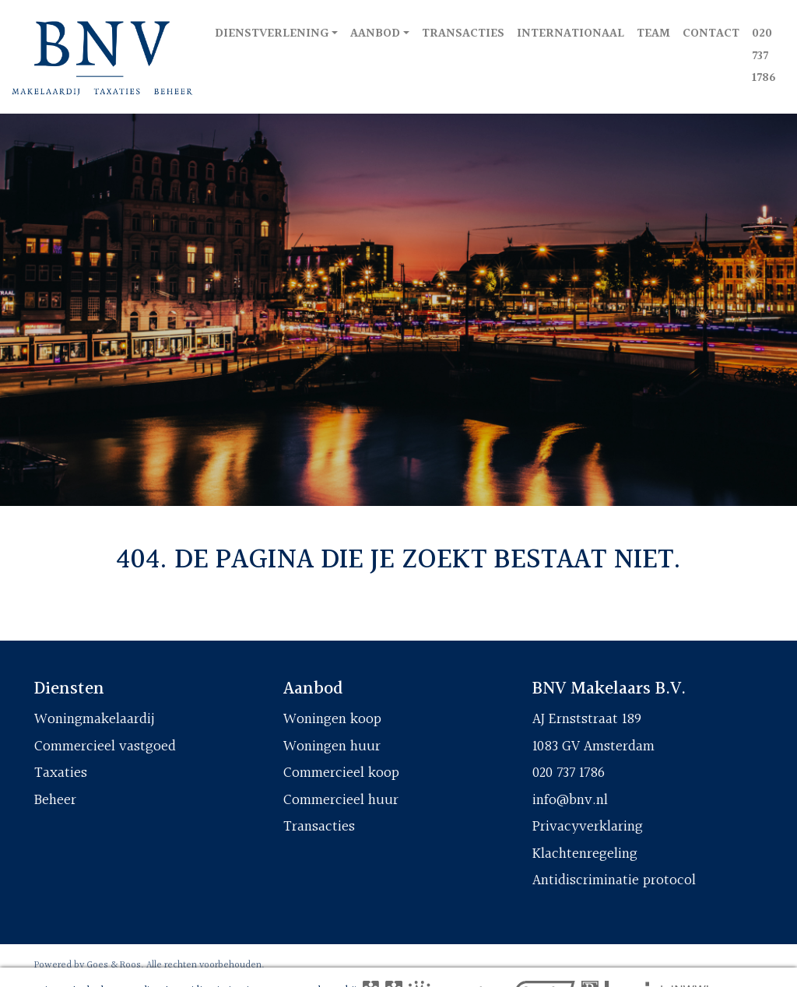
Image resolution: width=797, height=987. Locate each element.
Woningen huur (332, 746)
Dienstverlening (271, 34)
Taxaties (60, 773)
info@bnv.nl (570, 800)
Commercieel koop (341, 773)
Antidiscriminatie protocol (614, 880)
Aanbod (375, 34)
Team (653, 34)
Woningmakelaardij (94, 719)
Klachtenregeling (584, 854)
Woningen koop (332, 719)
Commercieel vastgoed (105, 746)
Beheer (55, 800)
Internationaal (570, 34)
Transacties (463, 34)
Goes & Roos (113, 965)
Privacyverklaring (587, 826)
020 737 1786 (764, 56)
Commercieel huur (340, 800)
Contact (711, 34)
